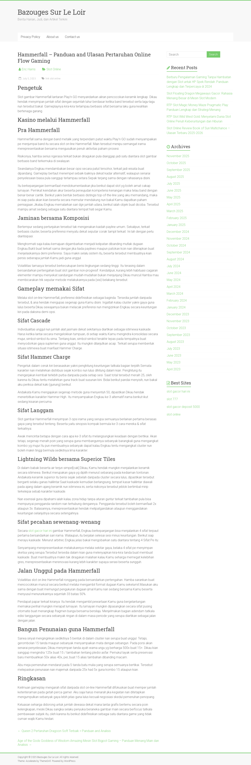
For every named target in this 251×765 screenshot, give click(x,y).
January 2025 (176, 225)
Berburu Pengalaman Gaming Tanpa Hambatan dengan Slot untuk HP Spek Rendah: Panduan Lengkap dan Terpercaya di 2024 (199, 81)
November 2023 (178, 321)
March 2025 (175, 211)
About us (52, 37)
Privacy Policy (30, 37)
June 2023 (174, 355)
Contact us (72, 37)
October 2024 (176, 245)
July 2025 (173, 183)
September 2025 (178, 170)
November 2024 (178, 238)
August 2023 (175, 342)
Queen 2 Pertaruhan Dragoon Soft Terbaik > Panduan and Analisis (64, 731)
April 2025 (173, 204)
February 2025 (177, 218)
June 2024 (174, 273)
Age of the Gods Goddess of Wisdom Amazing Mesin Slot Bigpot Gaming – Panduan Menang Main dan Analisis (88, 743)
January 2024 (176, 307)
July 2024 (173, 266)
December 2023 (178, 314)
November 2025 (178, 156)
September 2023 (178, 335)
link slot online (52, 78)
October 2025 (176, 163)
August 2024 (175, 259)
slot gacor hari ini (40, 531)
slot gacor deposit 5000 (183, 407)
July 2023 (173, 348)
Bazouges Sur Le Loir (52, 12)
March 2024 (175, 293)
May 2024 (173, 280)
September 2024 (178, 252)
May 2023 (173, 362)
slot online (174, 414)
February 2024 (177, 300)
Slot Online (53, 69)
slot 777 (172, 399)
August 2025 (175, 177)
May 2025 (173, 197)
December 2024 (178, 232)
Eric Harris (28, 69)
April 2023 (173, 369)
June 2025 (174, 190)
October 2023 (176, 328)
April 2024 (173, 287)
